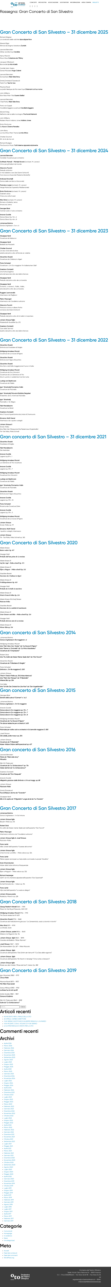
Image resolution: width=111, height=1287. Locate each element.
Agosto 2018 (8, 1204)
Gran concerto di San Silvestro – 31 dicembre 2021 (53, 437)
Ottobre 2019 (8, 1186)
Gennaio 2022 (9, 1132)
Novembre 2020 (9, 1160)
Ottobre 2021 (8, 1139)
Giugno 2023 (8, 1099)
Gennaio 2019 (8, 1202)
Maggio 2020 (8, 1174)
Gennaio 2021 (8, 1155)
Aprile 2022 (7, 1125)
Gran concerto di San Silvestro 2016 (37, 750)
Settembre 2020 (9, 1165)
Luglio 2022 (8, 1118)
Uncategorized (9, 1240)
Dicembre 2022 (9, 1111)
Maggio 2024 (8, 1085)
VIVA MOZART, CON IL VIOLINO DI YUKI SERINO (20, 1024)
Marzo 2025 (8, 1071)
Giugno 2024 (8, 1083)
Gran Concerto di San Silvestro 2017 (38, 808)
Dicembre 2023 (9, 1092)
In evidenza (8, 1236)
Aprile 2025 (8, 1069)
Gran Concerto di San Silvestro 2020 (39, 543)
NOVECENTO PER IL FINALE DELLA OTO (17, 1016)
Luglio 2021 (7, 1144)
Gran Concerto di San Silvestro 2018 (38, 902)
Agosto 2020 (8, 1167)
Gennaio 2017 (8, 1221)
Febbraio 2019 (9, 1200)
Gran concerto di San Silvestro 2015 (37, 690)
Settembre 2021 (9, 1141)
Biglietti (96, 2)
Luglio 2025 (8, 1062)
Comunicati (8, 1231)
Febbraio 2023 (9, 1106)
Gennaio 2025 (9, 1074)
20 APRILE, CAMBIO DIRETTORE (15, 1019)
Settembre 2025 (9, 1057)
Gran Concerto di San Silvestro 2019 (38, 970)
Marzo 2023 (8, 1104)
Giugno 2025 (8, 1064)
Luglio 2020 (8, 1169)
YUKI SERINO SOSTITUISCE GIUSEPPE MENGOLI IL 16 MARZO (25, 1021)
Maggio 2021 (8, 1146)
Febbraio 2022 (9, 1130)
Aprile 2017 (7, 1214)
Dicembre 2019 (9, 1181)
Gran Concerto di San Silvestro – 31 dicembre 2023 (54, 231)
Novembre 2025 (9, 1055)
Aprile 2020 (8, 1176)
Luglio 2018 (8, 1207)
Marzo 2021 (8, 1151)
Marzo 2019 (8, 1197)
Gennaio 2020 (9, 1179)
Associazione (53, 2)
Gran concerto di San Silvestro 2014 (38, 633)
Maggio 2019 (8, 1193)
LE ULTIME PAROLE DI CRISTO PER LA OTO (18, 1026)
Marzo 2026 (8, 1046)
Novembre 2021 (9, 1137)
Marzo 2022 (8, 1127)
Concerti (33, 2)
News (6, 1238)
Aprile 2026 (7, 1043)
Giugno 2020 (8, 1172)
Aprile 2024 (8, 1088)
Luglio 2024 (8, 1081)
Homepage (8, 1233)
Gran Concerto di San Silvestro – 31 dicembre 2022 (54, 340)
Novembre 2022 (9, 1113)
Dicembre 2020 (9, 1158)
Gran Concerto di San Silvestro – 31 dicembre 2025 (54, 32)
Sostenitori (64, 2)
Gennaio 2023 (9, 1109)
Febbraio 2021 (9, 1153)
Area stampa (86, 2)
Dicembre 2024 (9, 1076)
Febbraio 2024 (9, 1090)
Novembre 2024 (9, 1078)
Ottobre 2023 (8, 1095)
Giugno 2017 (8, 1211)
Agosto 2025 (8, 1060)
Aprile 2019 (7, 1195)
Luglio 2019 (7, 1188)
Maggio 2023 (8, 1102)
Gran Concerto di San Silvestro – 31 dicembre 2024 (54, 151)
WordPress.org (9, 1258)
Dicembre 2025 (9, 1053)
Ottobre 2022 (8, 1116)
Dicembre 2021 (9, 1134)
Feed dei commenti (11, 1255)
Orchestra (42, 2)
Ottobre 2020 (9, 1162)
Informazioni (75, 2)
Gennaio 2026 (9, 1050)
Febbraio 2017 (9, 1218)
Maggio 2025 (8, 1067)
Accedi (6, 1251)
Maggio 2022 (8, 1123)
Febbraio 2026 (9, 1048)
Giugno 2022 (8, 1120)
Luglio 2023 (8, 1097)
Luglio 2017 (7, 1209)
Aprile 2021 (7, 1148)
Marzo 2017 (8, 1216)
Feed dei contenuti (10, 1253)
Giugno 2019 (8, 1190)
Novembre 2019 (9, 1183)
